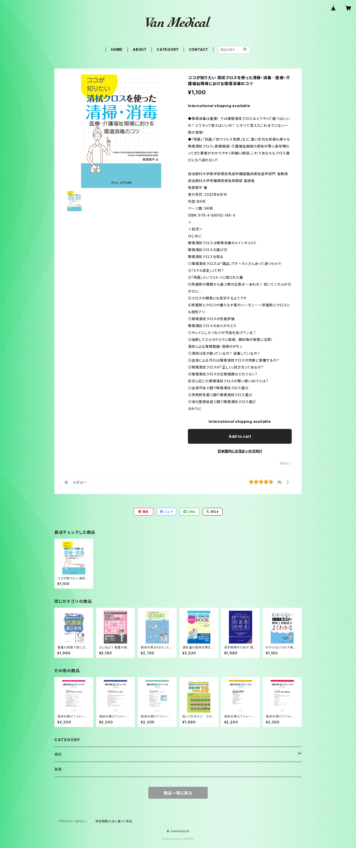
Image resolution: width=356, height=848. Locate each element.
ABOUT (140, 49)
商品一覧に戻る (178, 793)
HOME (117, 49)
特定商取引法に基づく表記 (114, 821)
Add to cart (240, 436)
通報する (286, 463)
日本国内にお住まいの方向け (240, 451)
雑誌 (58, 754)
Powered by (178, 839)
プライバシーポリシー (73, 821)
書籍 (58, 769)
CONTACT (198, 49)
